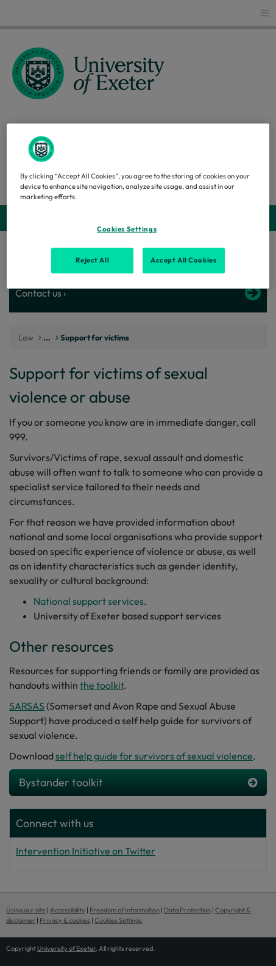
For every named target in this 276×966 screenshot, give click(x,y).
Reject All (92, 260)
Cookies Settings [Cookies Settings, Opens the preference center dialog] (127, 229)
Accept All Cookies (183, 260)
